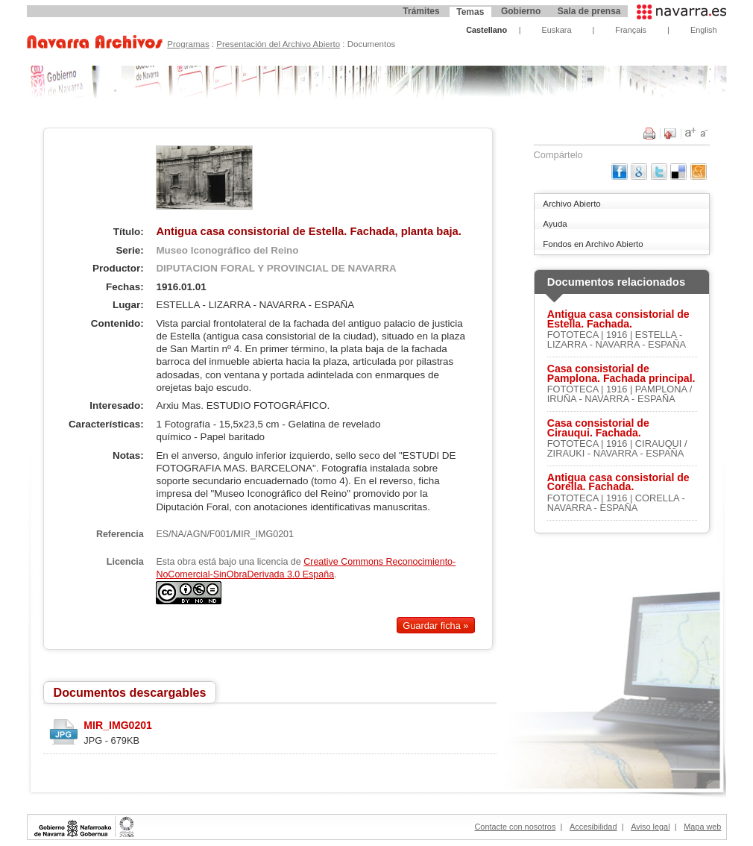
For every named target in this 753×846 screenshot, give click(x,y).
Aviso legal (650, 826)
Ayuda (555, 223)
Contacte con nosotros (515, 826)
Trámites (421, 11)
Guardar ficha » (435, 625)
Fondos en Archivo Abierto (593, 243)
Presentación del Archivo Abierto (278, 44)
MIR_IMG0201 (118, 725)
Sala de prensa (589, 11)
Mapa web (702, 826)
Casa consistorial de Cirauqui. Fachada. (598, 428)
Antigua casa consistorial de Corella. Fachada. (618, 482)
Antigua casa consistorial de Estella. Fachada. (618, 319)
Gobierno (521, 11)
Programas (188, 44)
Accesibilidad (593, 826)
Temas (470, 12)
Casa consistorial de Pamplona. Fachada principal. (621, 373)
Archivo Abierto (571, 203)
